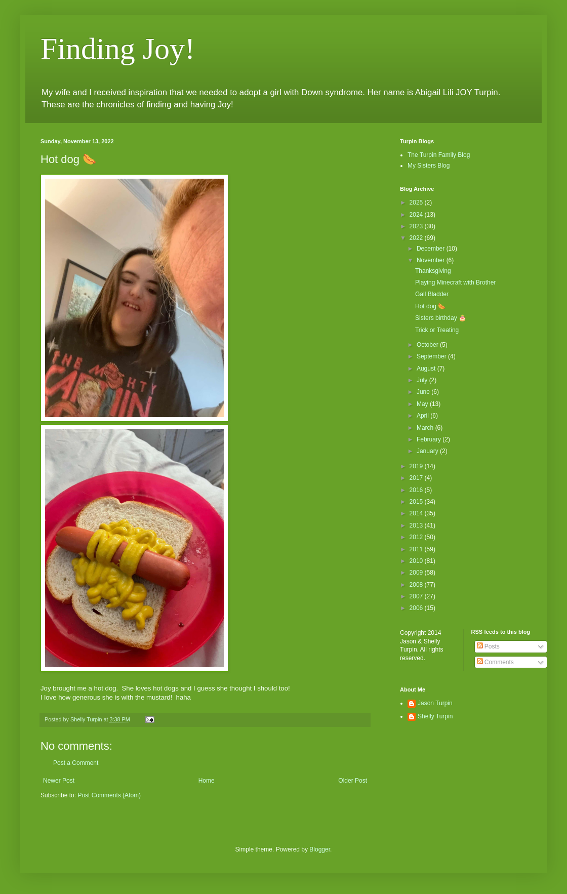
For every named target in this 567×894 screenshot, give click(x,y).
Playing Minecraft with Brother (455, 282)
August (427, 368)
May (423, 404)
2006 (417, 608)
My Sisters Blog (429, 165)
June (424, 391)
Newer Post (58, 780)
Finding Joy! (117, 48)
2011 (417, 549)
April (423, 415)
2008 (417, 584)
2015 (417, 501)
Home (206, 780)
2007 (417, 596)
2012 (417, 537)
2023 (417, 226)
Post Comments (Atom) (109, 795)
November (432, 260)
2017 (417, 477)
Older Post (352, 780)
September (432, 356)
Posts (488, 646)
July (423, 380)
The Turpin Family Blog (439, 154)
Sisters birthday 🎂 (440, 317)
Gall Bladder (432, 294)
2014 (417, 513)
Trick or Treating (437, 330)
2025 (417, 202)
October (428, 344)
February (429, 439)
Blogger (319, 849)
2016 (417, 490)
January (428, 451)
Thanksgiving (433, 270)
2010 (417, 560)
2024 (417, 214)
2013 (417, 525)
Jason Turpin (435, 703)
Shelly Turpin (435, 716)
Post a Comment (75, 762)
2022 (417, 237)
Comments (495, 662)
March (426, 427)
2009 (417, 572)
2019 (417, 466)
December (432, 248)
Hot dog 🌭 (430, 306)
